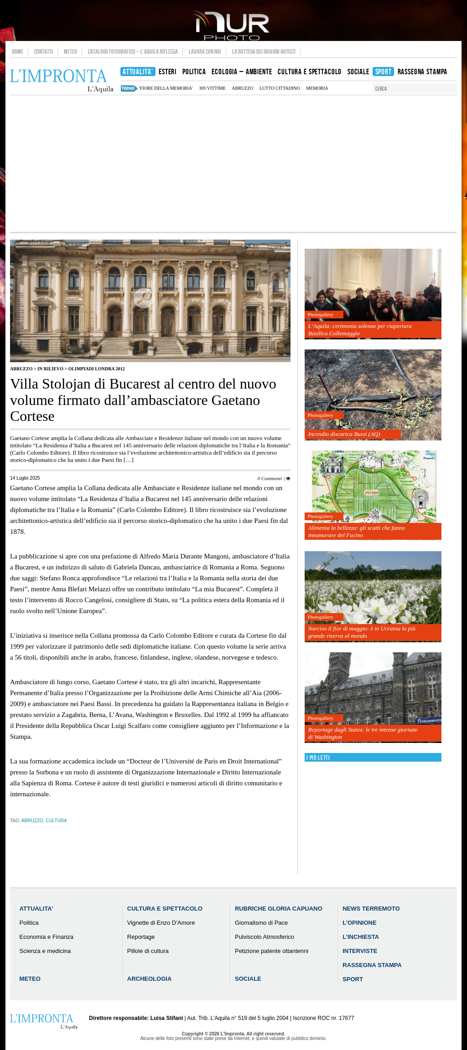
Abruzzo (21, 368)
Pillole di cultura (148, 951)
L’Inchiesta (360, 936)
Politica (29, 922)
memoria (317, 88)
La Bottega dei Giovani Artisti (264, 51)
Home (17, 51)
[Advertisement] (233, 163)
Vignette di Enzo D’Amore (161, 922)
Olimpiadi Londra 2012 (96, 368)
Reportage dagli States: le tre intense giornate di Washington (363, 733)
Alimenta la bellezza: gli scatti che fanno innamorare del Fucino (356, 531)
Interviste (359, 951)
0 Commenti (270, 478)
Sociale (248, 978)
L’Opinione (359, 922)
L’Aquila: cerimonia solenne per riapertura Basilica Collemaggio (360, 330)
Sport (352, 979)
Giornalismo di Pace (261, 922)
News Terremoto (371, 908)
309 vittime (212, 88)
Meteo (70, 51)
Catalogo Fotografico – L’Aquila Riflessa (133, 51)
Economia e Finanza (47, 936)
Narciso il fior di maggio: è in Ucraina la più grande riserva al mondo (361, 632)
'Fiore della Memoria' (166, 88)
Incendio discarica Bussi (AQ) (344, 433)
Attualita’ (36, 908)
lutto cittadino (279, 88)
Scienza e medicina (45, 951)
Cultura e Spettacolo (164, 908)
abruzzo (242, 88)
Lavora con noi (205, 51)
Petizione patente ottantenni (271, 951)
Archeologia (149, 978)
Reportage (141, 936)
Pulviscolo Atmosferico (264, 936)
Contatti (43, 51)
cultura (56, 820)
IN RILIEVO (50, 368)
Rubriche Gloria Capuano (278, 908)
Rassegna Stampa (372, 965)
